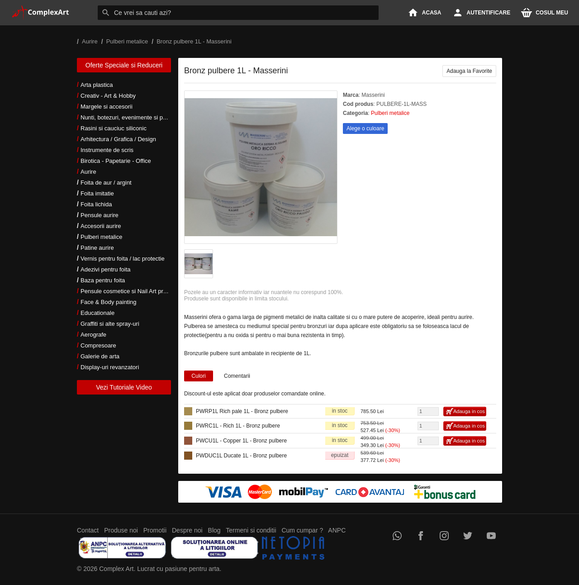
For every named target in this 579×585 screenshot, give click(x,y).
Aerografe (93, 334)
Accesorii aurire (101, 226)
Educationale (97, 312)
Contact (88, 530)
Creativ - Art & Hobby (108, 95)
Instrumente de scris (107, 150)
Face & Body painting (109, 302)
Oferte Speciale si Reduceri (123, 65)
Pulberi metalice (102, 236)
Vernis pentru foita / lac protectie (123, 258)
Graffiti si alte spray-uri (110, 323)
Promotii (154, 530)
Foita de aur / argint (106, 182)
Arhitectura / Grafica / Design (118, 139)
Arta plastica (97, 84)
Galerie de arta (100, 356)
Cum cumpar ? (302, 530)
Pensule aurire (100, 215)
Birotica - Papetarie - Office (116, 160)
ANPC (337, 530)
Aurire (88, 171)
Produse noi (121, 530)
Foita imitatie (97, 193)
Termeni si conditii (251, 530)
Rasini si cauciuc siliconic (114, 128)
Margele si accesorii (107, 106)
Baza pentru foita (103, 280)
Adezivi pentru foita (106, 269)
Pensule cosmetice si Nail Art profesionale (135, 291)
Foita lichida (96, 204)
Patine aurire (97, 247)
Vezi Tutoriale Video (124, 387)
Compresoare (98, 345)
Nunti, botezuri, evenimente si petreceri (131, 117)
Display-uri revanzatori (110, 367)
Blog (214, 530)
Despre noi (187, 530)
